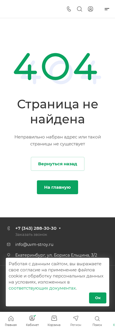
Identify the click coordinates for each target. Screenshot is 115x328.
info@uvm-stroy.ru (34, 244)
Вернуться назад (57, 163)
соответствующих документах (42, 288)
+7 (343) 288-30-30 (35, 228)
